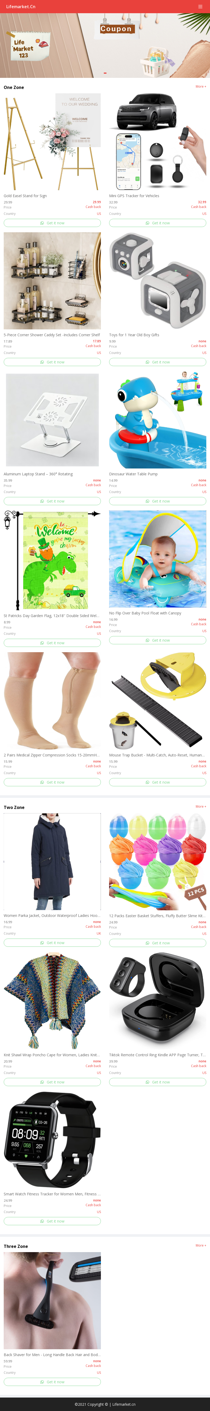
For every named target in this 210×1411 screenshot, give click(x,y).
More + (201, 86)
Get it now (52, 222)
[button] (105, 73)
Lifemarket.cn (20, 7)
